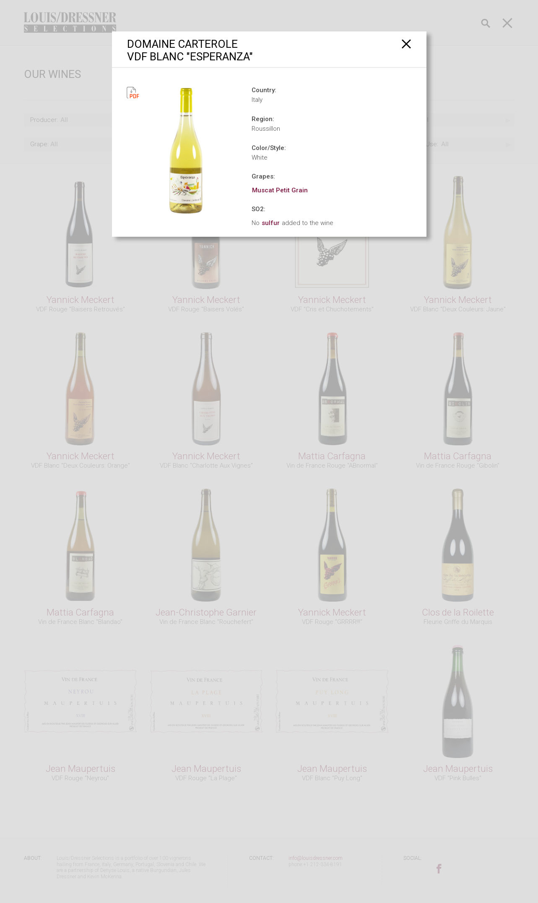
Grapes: (263, 176)
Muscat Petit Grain (280, 190)
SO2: (258, 209)
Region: (263, 119)
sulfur (271, 223)
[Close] (406, 44)
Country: (264, 90)
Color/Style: (269, 148)
